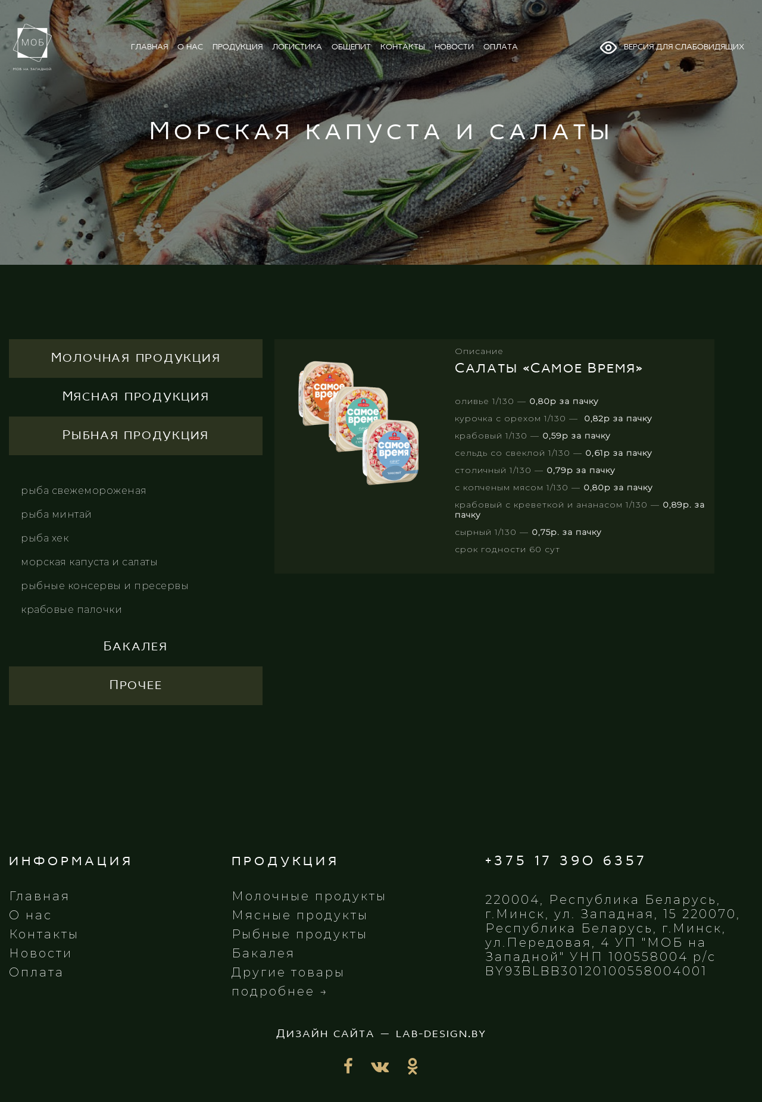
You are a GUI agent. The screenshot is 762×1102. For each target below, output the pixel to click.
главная (149, 47)
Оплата (36, 972)
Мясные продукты (300, 915)
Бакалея (263, 953)
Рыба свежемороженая (84, 490)
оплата (500, 47)
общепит (351, 47)
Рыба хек (44, 538)
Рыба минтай (56, 514)
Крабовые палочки (71, 609)
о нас (190, 47)
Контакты (44, 934)
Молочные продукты (309, 896)
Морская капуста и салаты (89, 562)
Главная (39, 896)
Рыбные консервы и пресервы (105, 585)
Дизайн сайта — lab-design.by (381, 1034)
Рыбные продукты (300, 934)
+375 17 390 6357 (566, 861)
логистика (297, 47)
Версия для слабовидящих (671, 48)
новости (454, 47)
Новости (41, 953)
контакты (402, 47)
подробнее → (280, 991)
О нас (30, 915)
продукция (238, 47)
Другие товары (288, 972)
